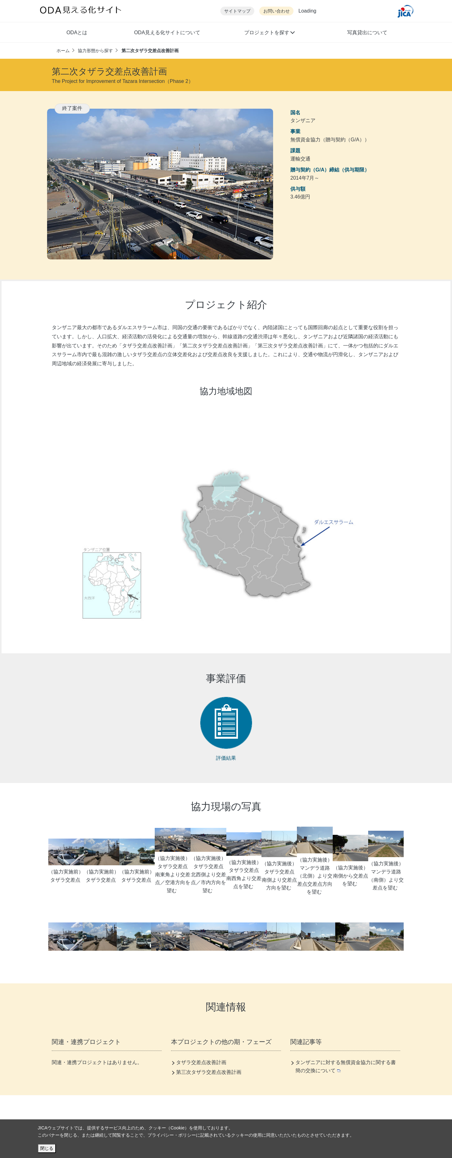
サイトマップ (237, 11)
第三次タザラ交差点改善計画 (208, 1072)
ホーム (63, 50)
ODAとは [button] (77, 32)
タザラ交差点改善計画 (201, 1062)
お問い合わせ (276, 11)
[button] (269, 33)
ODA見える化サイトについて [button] (167, 32)
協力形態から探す (95, 50)
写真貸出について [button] (367, 32)
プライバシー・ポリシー (172, 1135)
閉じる (46, 1148)
